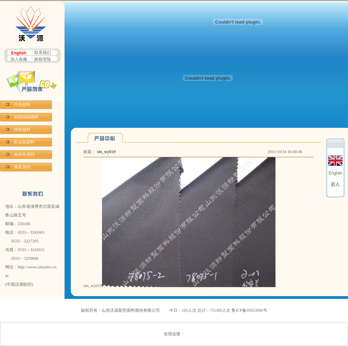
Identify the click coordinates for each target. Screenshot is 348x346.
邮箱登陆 (42, 59)
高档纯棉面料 (26, 117)
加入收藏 (18, 59)
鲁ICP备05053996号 (249, 310)
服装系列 (22, 167)
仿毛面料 (22, 104)
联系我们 (42, 52)
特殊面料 (22, 129)
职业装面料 (24, 142)
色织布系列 (24, 154)
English (18, 53)
